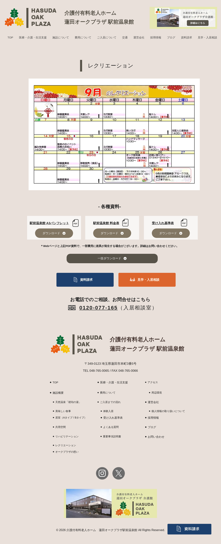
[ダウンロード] (54, 233)
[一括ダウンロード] (112, 258)
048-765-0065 (99, 370)
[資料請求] (85, 280)
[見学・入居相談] (147, 280)
